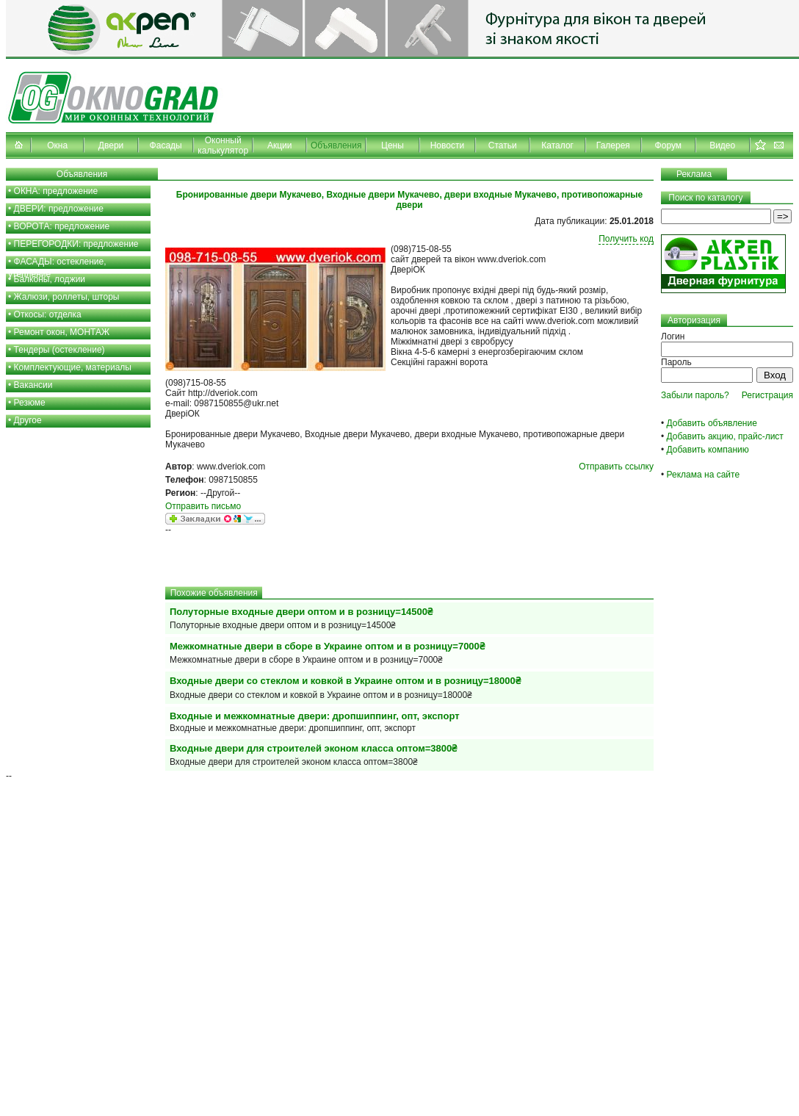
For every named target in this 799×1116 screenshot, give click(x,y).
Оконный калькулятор (223, 145)
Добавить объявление (712, 423)
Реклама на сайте (703, 474)
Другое (28, 420)
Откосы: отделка (48, 314)
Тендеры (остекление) (59, 350)
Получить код (626, 239)
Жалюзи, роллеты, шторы (67, 297)
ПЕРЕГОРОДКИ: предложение (76, 244)
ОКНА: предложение (56, 191)
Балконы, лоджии (50, 279)
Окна (57, 145)
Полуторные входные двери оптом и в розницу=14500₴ (301, 611)
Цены (392, 145)
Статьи (502, 145)
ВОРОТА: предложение (62, 226)
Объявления (336, 145)
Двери (110, 145)
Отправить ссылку (616, 466)
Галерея (613, 145)
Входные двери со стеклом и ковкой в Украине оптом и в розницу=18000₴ (345, 680)
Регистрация (767, 395)
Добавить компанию (708, 449)
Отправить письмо (203, 506)
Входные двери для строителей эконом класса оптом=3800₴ (313, 748)
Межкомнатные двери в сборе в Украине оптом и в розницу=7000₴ (327, 646)
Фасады (166, 145)
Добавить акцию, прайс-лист (725, 436)
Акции (279, 145)
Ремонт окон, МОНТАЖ (62, 332)
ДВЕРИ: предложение (59, 209)
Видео (722, 145)
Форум (668, 145)
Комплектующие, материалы (72, 367)
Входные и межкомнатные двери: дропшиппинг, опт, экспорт (315, 715)
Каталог (557, 145)
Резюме (30, 402)
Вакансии (33, 385)
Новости (447, 145)
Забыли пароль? (695, 395)
